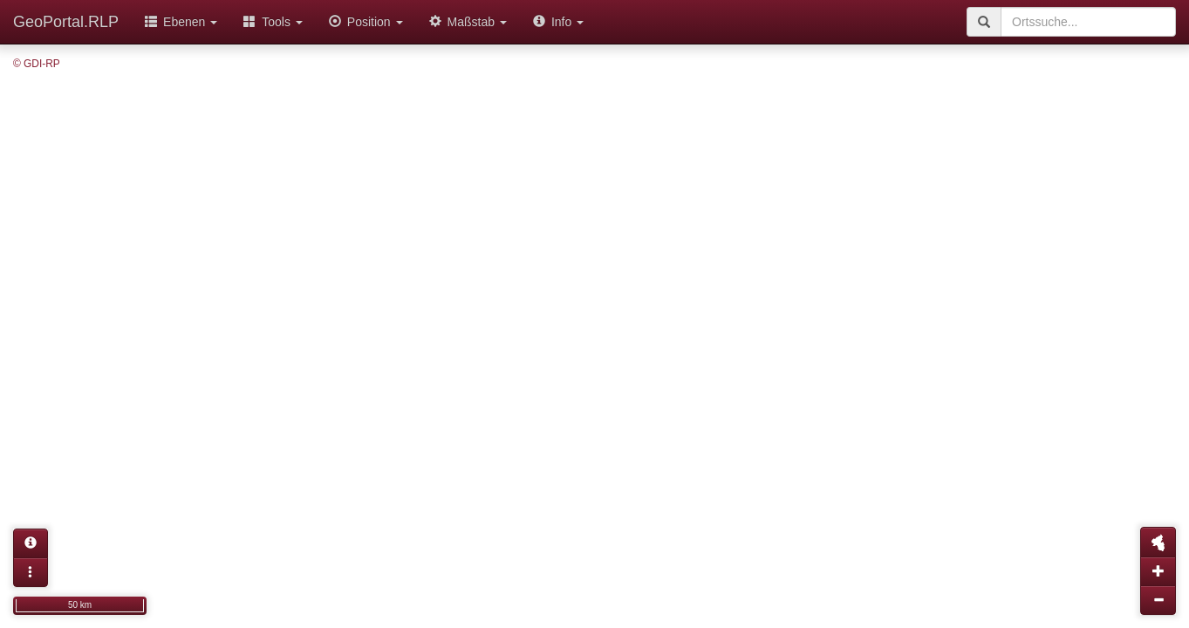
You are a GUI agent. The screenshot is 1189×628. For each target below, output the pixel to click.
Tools (273, 22)
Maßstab (468, 22)
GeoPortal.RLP (66, 22)
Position (366, 22)
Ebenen (181, 22)
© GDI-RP (36, 64)
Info (558, 22)
